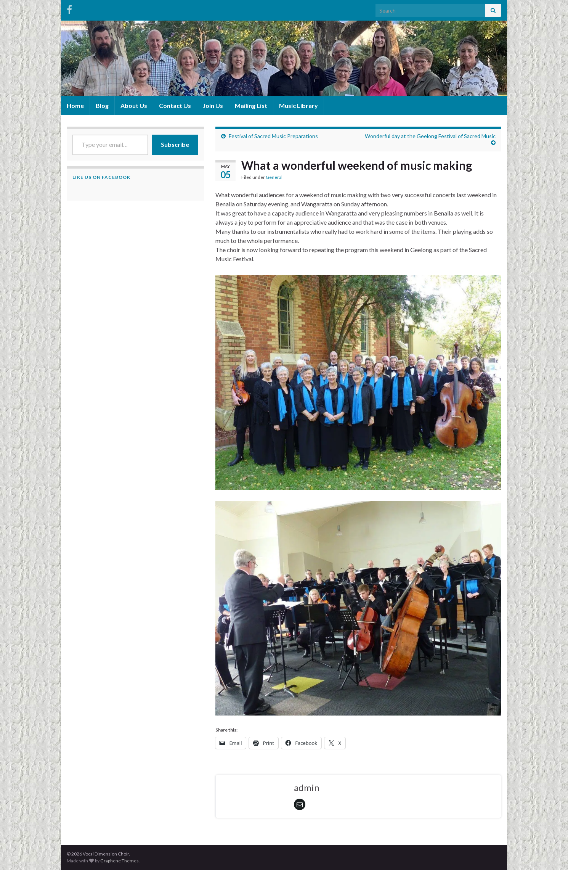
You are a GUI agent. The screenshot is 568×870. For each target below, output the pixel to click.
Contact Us (175, 105)
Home (75, 105)
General (274, 177)
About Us (133, 105)
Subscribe (175, 144)
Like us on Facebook (101, 177)
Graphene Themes (119, 861)
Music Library (298, 105)
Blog (102, 105)
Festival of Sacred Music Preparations (273, 136)
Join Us (213, 105)
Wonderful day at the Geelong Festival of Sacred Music (430, 136)
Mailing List (251, 105)
